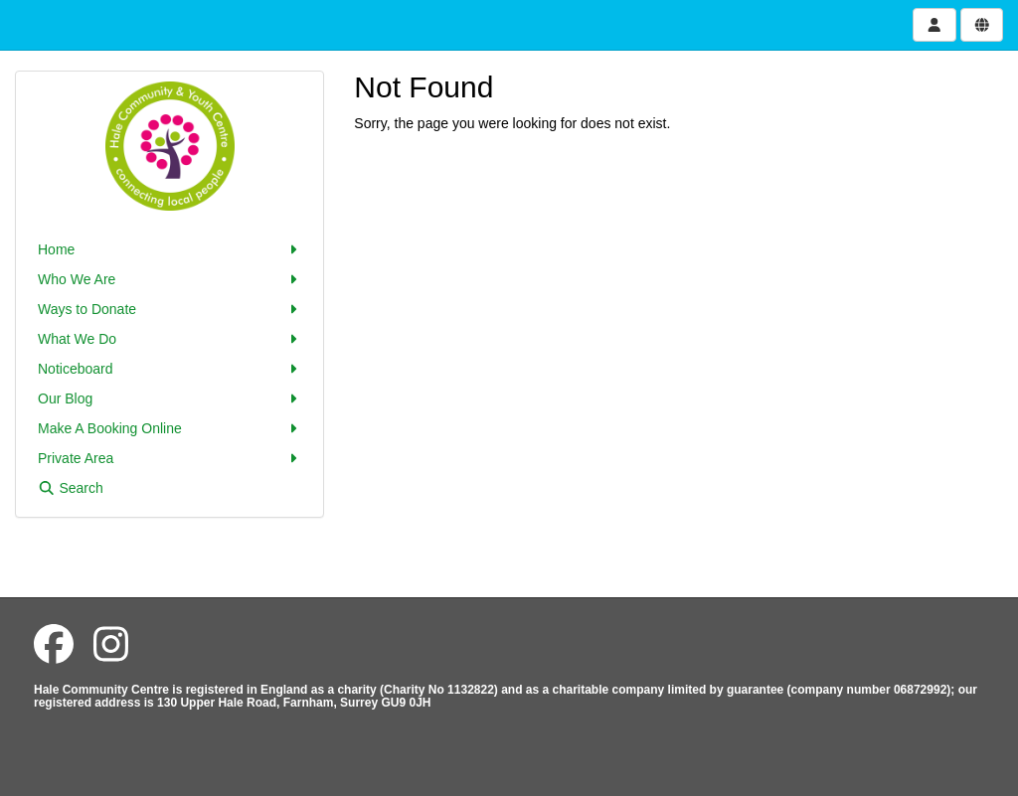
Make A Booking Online (169, 428)
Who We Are (169, 279)
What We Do (169, 339)
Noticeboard (169, 369)
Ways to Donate (169, 309)
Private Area (169, 458)
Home (169, 249)
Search (70, 488)
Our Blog (169, 398)
